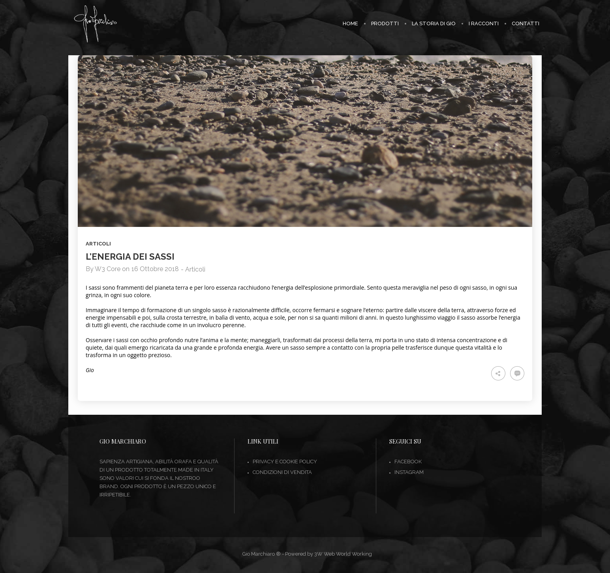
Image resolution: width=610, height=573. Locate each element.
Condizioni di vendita (282, 472)
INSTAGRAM (409, 472)
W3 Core (107, 269)
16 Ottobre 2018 (155, 269)
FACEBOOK (408, 461)
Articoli (98, 244)
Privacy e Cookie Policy (285, 461)
